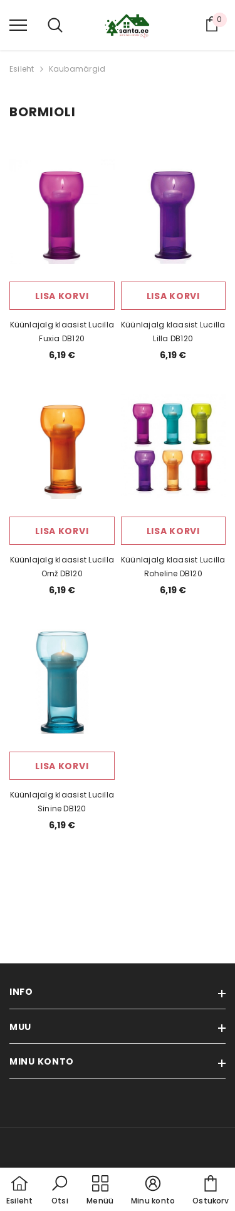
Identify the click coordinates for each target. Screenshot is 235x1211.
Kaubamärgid (77, 68)
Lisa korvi (61, 296)
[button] (59, 1191)
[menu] (18, 24)
